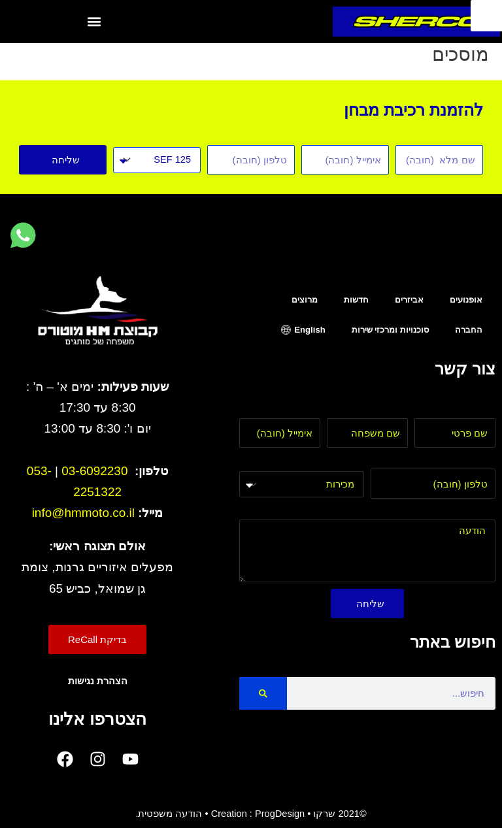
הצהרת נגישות (97, 681)
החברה (468, 330)
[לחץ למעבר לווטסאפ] (23, 236)
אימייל (307, 410)
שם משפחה (383, 410)
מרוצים (305, 300)
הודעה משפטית (170, 813)
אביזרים (409, 300)
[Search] (263, 693)
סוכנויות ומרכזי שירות (390, 330)
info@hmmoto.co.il (83, 513)
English (309, 330)
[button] (94, 21)
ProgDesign (280, 813)
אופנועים (466, 300)
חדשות (356, 300)
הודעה (482, 511)
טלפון (483, 460)
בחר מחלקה (337, 462)
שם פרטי (477, 410)
